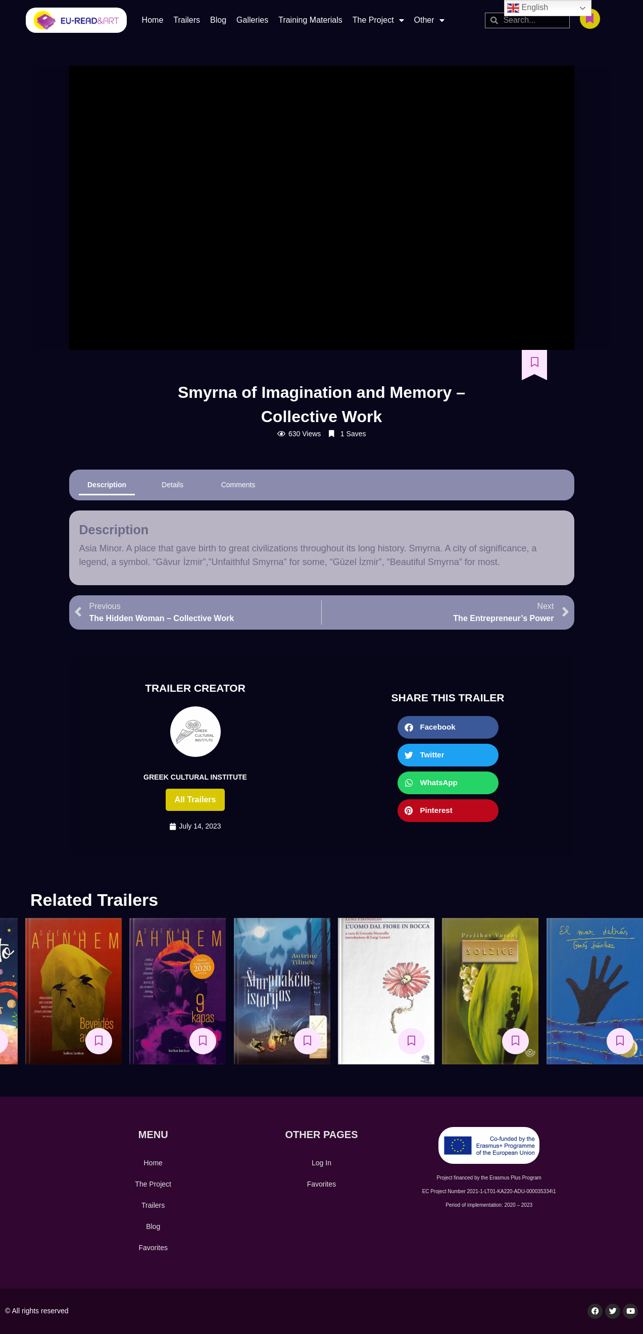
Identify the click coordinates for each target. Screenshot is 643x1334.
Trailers (186, 20)
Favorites (153, 1248)
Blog (218, 20)
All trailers (195, 799)
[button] (448, 727)
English (527, 8)
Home (153, 20)
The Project (378, 20)
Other (429, 20)
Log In (321, 1163)
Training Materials (310, 20)
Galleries (252, 20)
